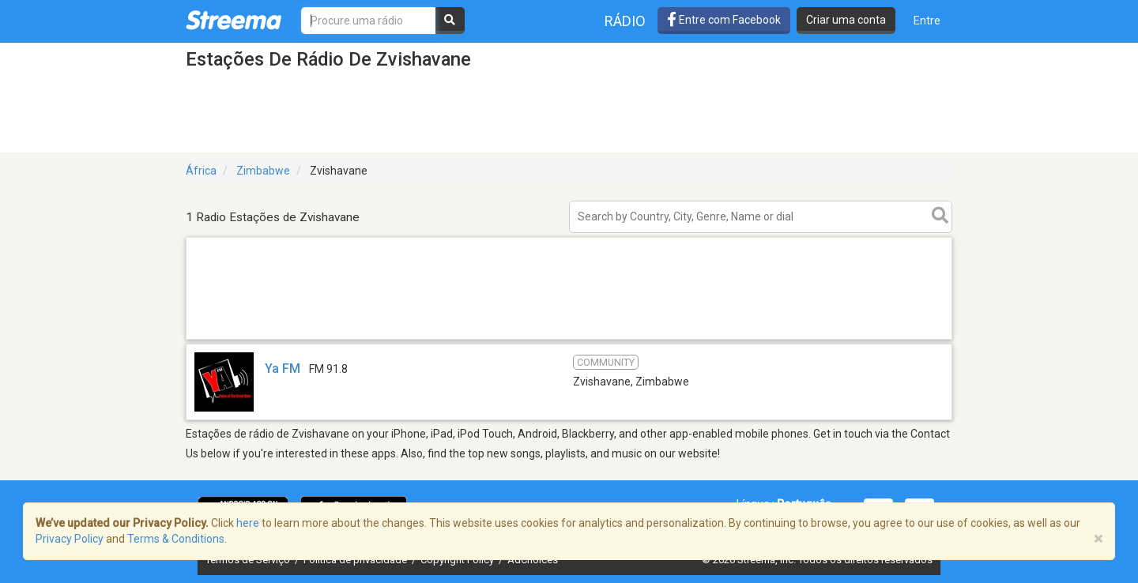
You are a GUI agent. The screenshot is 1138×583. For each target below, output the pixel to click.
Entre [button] (927, 20)
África (201, 170)
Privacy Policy (70, 538)
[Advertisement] (569, 338)
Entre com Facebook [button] (724, 19)
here (247, 523)
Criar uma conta (846, 19)
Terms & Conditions (175, 538)
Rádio (625, 21)
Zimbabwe (263, 170)
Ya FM (282, 368)
